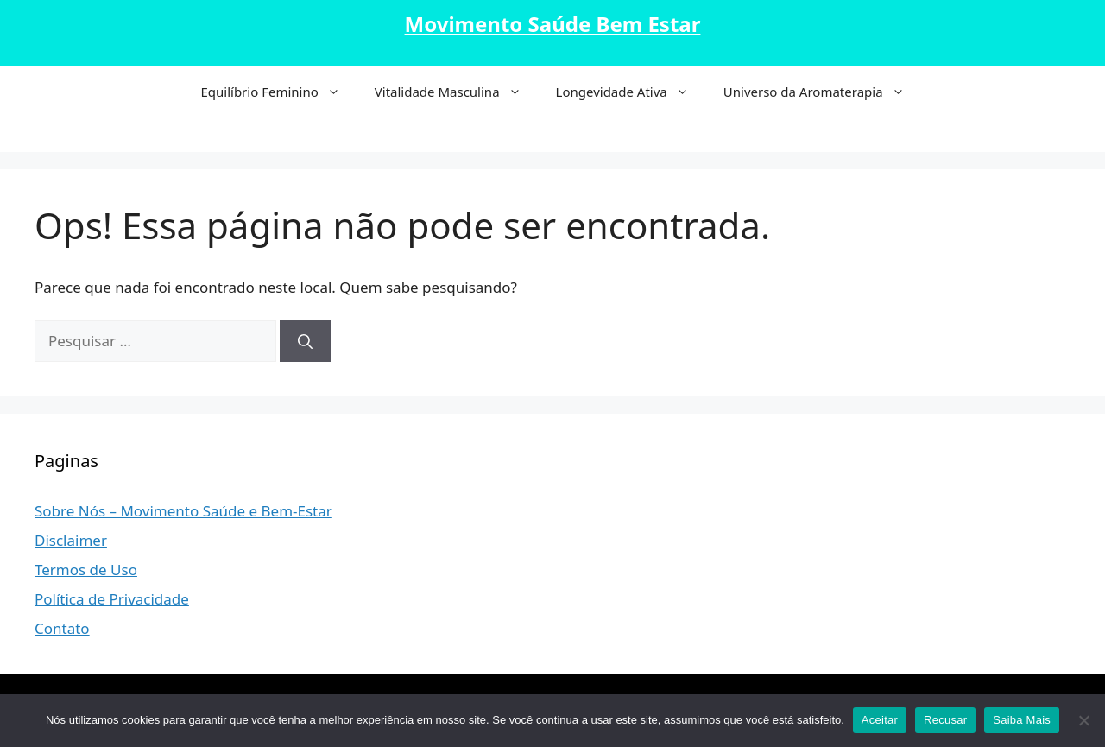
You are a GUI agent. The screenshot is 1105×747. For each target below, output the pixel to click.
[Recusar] (1083, 720)
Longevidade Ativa (631, 91)
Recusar (945, 719)
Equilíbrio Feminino (278, 91)
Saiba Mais (1022, 719)
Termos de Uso (86, 569)
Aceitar (880, 719)
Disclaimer (71, 540)
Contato (62, 628)
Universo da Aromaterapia (822, 91)
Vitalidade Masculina (457, 91)
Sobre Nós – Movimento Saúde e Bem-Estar (183, 511)
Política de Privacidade (112, 599)
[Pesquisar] (305, 341)
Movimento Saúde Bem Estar (553, 23)
